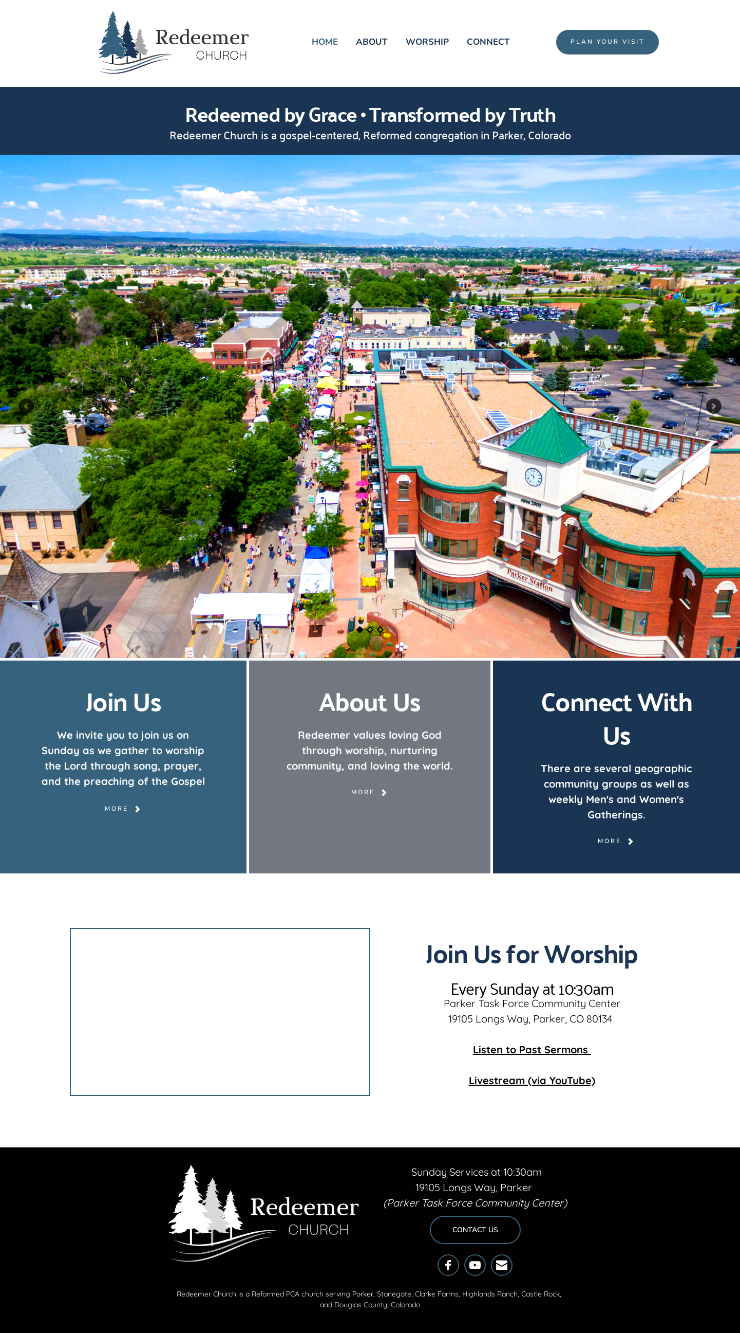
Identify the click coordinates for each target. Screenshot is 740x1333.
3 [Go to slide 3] (380, 629)
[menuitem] (325, 42)
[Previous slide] (26, 406)
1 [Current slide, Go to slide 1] (359, 629)
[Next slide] (714, 406)
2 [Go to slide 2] (369, 629)
